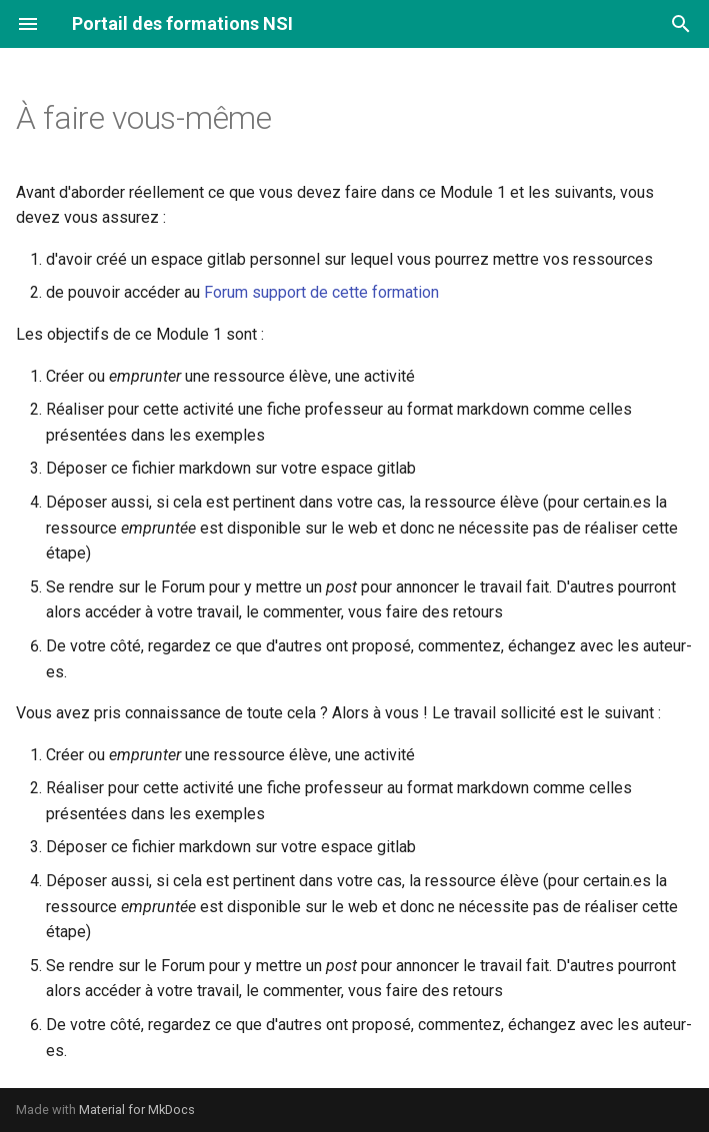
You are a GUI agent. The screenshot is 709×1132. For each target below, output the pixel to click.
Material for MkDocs (137, 1109)
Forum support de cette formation (321, 292)
